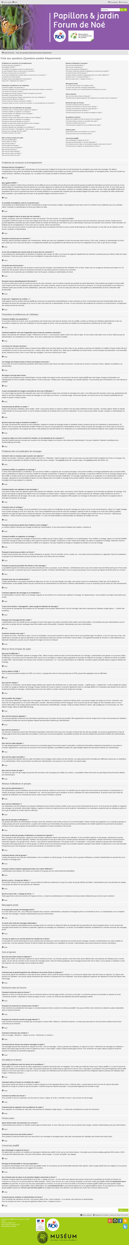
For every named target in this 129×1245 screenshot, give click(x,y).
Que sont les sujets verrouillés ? (12, 153)
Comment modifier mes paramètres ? (13, 87)
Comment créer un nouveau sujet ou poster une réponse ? (20, 109)
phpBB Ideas (103, 1166)
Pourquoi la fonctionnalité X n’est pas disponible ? (81, 142)
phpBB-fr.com (11, 1223)
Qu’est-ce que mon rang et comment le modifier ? (17, 101)
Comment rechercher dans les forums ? (78, 104)
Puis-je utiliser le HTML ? (9, 141)
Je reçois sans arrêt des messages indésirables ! (81, 87)
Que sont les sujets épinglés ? (11, 151)
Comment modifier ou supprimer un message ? (16, 111)
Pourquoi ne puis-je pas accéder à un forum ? (16, 121)
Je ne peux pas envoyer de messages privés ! (80, 85)
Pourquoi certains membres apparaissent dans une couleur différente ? (87, 75)
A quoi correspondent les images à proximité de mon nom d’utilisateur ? (24, 97)
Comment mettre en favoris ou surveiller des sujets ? (82, 121)
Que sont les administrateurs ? (75, 65)
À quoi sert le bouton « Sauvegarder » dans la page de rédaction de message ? (26, 129)
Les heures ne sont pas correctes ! (12, 91)
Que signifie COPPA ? (8, 67)
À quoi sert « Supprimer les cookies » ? (14, 81)
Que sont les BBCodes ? (9, 139)
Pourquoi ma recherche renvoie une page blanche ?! (82, 108)
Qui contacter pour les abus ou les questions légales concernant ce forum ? (89, 144)
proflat (6, 1224)
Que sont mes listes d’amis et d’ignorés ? (78, 96)
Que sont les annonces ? (9, 149)
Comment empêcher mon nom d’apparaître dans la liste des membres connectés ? (27, 89)
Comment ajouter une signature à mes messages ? (17, 113)
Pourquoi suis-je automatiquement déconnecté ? (17, 79)
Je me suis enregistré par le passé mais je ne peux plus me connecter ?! (24, 75)
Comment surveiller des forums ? (76, 123)
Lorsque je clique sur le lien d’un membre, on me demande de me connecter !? (28, 103)
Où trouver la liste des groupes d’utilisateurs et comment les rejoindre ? (87, 71)
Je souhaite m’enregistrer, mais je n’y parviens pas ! (18, 69)
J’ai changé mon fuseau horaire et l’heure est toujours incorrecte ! (22, 93)
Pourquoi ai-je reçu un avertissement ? (14, 125)
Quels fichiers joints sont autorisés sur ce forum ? (81, 131)
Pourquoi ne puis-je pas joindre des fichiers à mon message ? (21, 123)
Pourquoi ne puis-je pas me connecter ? (14, 73)
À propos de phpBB (59, 1154)
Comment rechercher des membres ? (77, 110)
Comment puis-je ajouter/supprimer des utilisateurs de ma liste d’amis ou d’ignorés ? (92, 98)
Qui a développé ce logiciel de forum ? (77, 140)
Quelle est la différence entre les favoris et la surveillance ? (84, 119)
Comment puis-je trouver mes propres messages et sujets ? (84, 112)
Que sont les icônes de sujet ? (11, 155)
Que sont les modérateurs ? (74, 67)
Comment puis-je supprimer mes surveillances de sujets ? (83, 125)
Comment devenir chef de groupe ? (76, 73)
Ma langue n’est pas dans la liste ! (12, 95)
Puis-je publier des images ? (10, 145)
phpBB (4, 382)
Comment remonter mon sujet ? (11, 133)
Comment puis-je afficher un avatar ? (13, 99)
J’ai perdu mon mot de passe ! (11, 77)
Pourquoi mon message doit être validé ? (14, 131)
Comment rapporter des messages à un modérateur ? (18, 127)
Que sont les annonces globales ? (12, 147)
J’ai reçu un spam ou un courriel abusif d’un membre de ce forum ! (86, 89)
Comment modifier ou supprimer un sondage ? (16, 119)
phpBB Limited (55, 1152)
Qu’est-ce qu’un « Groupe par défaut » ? (78, 77)
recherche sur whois (8, 1181)
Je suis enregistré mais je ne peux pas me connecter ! (18, 71)
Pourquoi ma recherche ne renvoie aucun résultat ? (81, 106)
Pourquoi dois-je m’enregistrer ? (12, 65)
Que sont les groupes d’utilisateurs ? (77, 69)
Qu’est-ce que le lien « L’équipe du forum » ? (79, 79)
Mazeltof (14, 1224)
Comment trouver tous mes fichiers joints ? (79, 133)
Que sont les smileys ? (9, 143)
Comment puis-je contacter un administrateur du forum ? (83, 146)
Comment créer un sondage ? (11, 115)
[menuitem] (14, 2)
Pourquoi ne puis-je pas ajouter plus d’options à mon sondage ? (21, 117)
